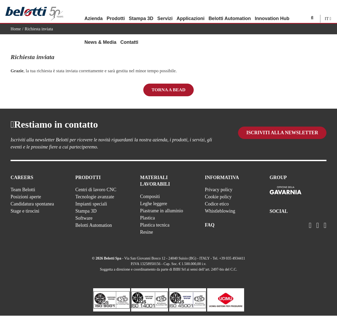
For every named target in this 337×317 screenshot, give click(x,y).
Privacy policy (218, 191)
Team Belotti (23, 191)
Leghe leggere (153, 205)
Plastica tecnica (154, 226)
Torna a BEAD (168, 90)
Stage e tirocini (25, 212)
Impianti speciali (91, 205)
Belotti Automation (229, 12)
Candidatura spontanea (32, 205)
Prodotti (116, 12)
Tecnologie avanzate (94, 198)
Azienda (93, 12)
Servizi (165, 12)
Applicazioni (191, 12)
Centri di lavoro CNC (95, 191)
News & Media (100, 35)
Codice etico (217, 205)
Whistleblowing (220, 212)
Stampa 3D (141, 12)
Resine (146, 233)
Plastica (147, 219)
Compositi (150, 197)
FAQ (210, 226)
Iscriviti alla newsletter (282, 139)
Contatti (129, 35)
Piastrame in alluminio (161, 212)
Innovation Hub (272, 12)
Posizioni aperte (26, 198)
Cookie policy (218, 198)
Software (83, 219)
